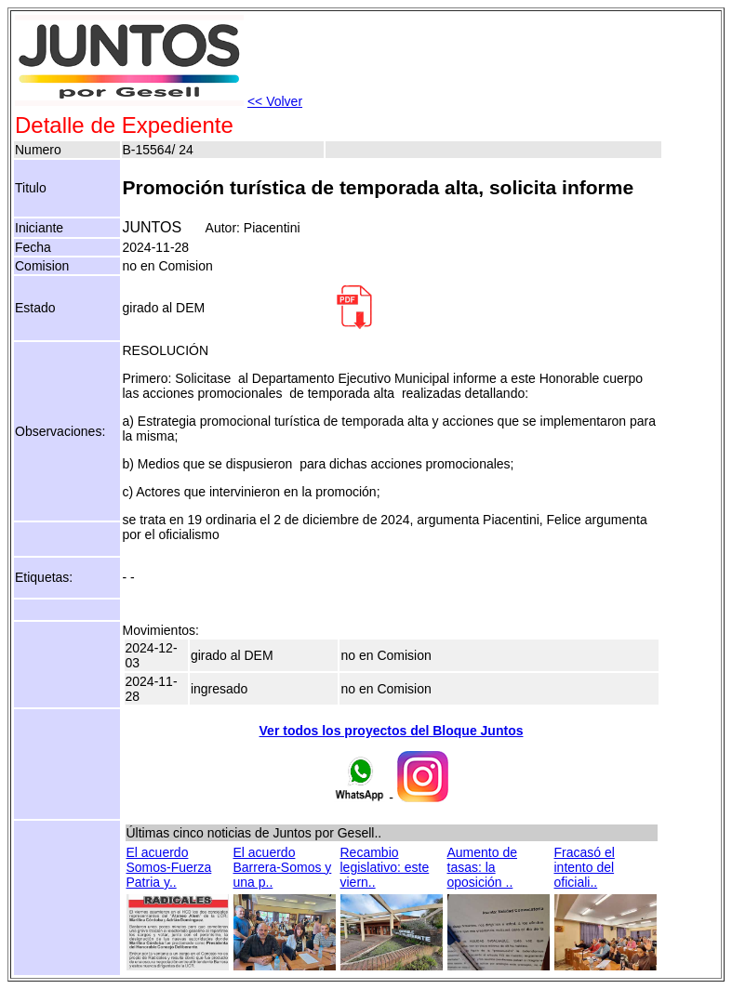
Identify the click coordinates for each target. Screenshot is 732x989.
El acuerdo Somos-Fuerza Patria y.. (169, 867)
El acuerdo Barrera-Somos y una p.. (282, 867)
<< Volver (274, 101)
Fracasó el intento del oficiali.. (584, 867)
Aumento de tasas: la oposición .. (482, 867)
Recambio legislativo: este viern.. (385, 867)
